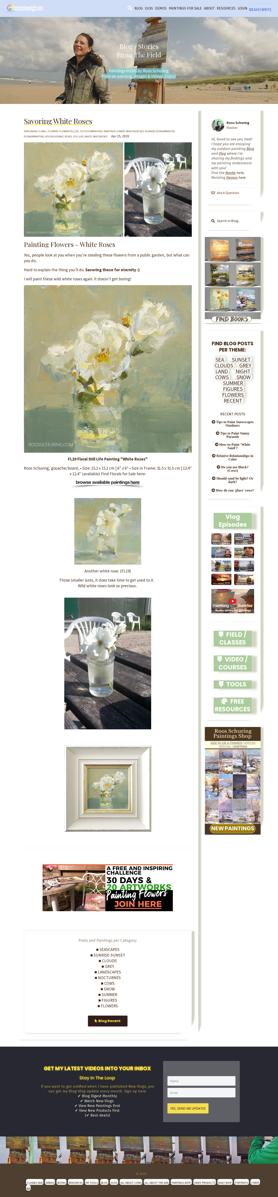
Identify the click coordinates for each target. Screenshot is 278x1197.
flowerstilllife (69, 131)
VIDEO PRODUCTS (204, 1181)
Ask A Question (225, 193)
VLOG (149, 8)
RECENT (233, 400)
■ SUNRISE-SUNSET (107, 955)
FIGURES (233, 388)
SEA (219, 359)
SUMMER (233, 383)
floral (42, 131)
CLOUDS (223, 365)
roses (68, 136)
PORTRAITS (241, 1181)
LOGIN (242, 8)
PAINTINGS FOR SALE (185, 8)
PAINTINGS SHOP (181, 1181)
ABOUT (209, 8)
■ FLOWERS (108, 1005)
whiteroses (100, 136)
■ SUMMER (107, 994)
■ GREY (108, 966)
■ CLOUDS (108, 960)
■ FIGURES (107, 1000)
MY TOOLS (92, 1181)
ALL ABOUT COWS (131, 1181)
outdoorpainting (91, 131)
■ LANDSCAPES (107, 972)
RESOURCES (226, 8)
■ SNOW (108, 988)
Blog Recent (108, 1020)
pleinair (150, 131)
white (88, 136)
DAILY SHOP (225, 1181)
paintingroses (135, 131)
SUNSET (241, 359)
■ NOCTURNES (108, 977)
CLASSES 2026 (35, 1181)
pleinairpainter (165, 131)
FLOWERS (233, 394)
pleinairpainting (34, 136)
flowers (53, 131)
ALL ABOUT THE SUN (156, 1181)
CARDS (255, 1181)
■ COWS (108, 983)
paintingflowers (114, 131)
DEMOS (161, 8)
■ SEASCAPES (107, 949)
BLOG (138, 8)
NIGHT (243, 371)
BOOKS (61, 1181)
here (234, 173)
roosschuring (54, 136)
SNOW (243, 377)
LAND (221, 371)
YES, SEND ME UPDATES (189, 1107)
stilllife (78, 136)
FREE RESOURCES (232, 705)
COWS (222, 377)
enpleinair (30, 131)
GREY (245, 365)
